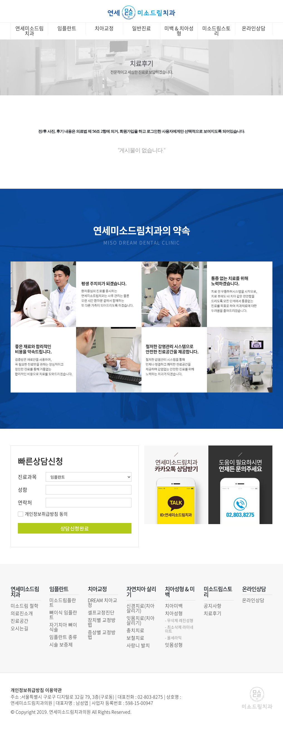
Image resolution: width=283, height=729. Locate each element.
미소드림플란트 (62, 602)
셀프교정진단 (101, 612)
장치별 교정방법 (102, 622)
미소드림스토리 (216, 31)
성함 (22, 489)
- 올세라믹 (173, 638)
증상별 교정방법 (102, 634)
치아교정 (104, 28)
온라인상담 (253, 28)
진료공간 (19, 620)
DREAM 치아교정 (102, 602)
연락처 (25, 502)
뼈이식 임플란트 (63, 614)
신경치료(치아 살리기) (140, 608)
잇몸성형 (174, 644)
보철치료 (135, 637)
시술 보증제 (61, 644)
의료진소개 (22, 613)
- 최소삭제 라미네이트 (179, 629)
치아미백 (174, 605)
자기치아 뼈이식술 (63, 627)
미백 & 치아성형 (179, 31)
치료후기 (212, 613)
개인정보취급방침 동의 (46, 514)
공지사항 (212, 605)
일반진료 (141, 28)
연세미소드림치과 (29, 31)
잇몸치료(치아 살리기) (140, 620)
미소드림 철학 (24, 605)
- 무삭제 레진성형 (179, 620)
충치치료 (135, 630)
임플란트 (66, 28)
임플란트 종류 (63, 636)
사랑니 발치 (138, 645)
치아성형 (174, 613)
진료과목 (27, 476)
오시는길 (19, 628)
